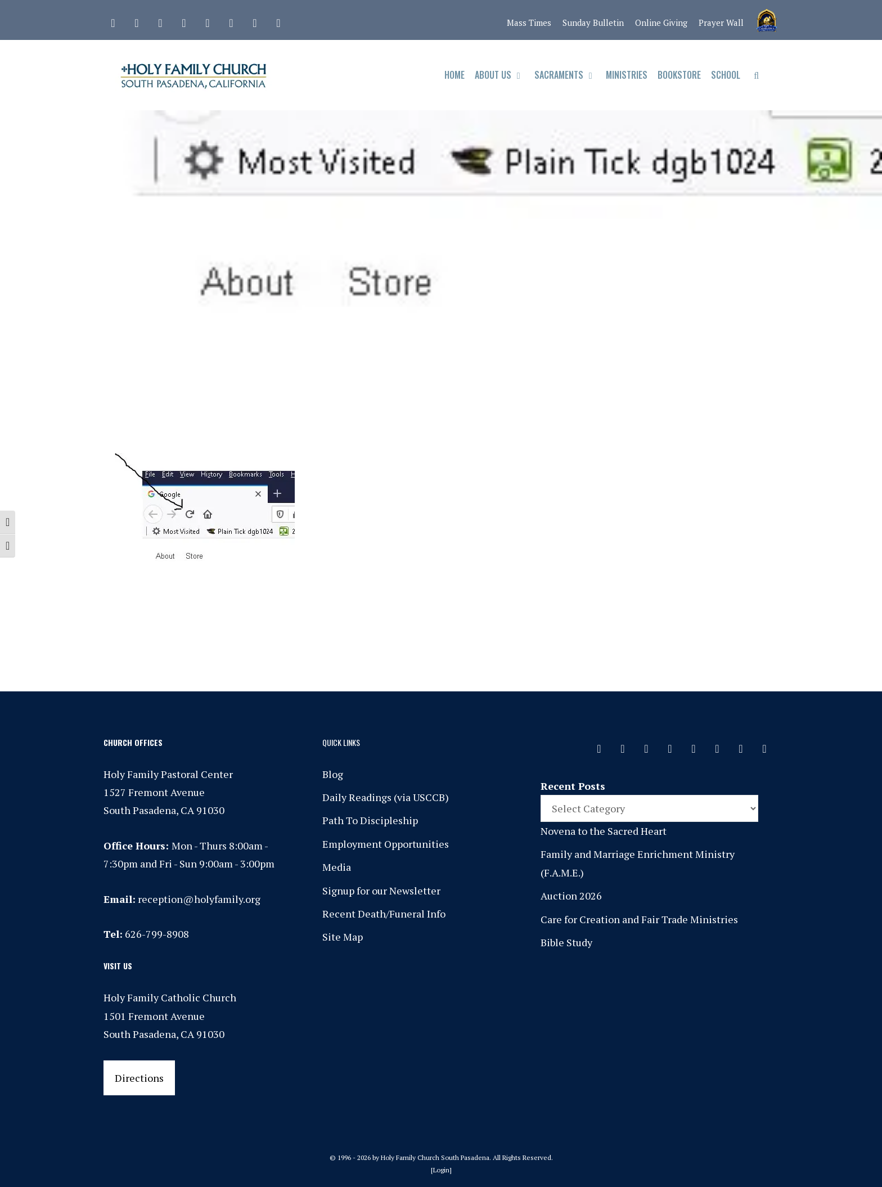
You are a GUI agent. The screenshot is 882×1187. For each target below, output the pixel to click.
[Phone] (184, 20)
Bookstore (679, 75)
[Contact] (113, 20)
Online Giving (661, 22)
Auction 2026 (571, 895)
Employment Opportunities (385, 844)
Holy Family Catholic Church (170, 997)
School (725, 75)
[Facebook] (136, 20)
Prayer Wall (721, 22)
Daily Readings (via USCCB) (385, 797)
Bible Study (566, 942)
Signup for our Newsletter (381, 890)
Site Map (342, 936)
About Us (502, 75)
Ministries (626, 75)
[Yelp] (278, 20)
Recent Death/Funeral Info (384, 913)
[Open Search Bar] (756, 75)
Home (454, 75)
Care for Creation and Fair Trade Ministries (639, 919)
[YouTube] (254, 20)
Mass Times (529, 22)
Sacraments (567, 75)
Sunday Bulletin (593, 22)
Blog (332, 774)
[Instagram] (160, 20)
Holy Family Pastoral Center (168, 774)
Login (441, 1170)
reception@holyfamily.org (199, 899)
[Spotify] (207, 20)
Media (336, 867)
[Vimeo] (231, 20)
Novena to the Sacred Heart (604, 831)
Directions (139, 1078)
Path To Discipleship (370, 820)
